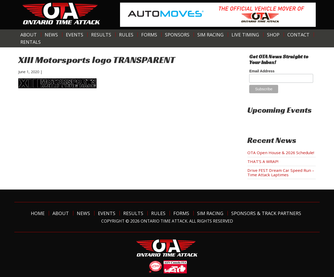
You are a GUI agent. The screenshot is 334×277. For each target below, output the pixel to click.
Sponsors (177, 34)
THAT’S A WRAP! (262, 161)
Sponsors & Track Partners (266, 213)
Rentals (30, 42)
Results (101, 34)
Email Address (262, 71)
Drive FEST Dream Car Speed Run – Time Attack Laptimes (280, 172)
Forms (149, 34)
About (28, 34)
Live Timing (245, 34)
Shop (273, 34)
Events (74, 34)
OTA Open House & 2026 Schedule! (280, 152)
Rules (126, 34)
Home (38, 213)
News (51, 34)
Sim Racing (210, 34)
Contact (298, 34)
